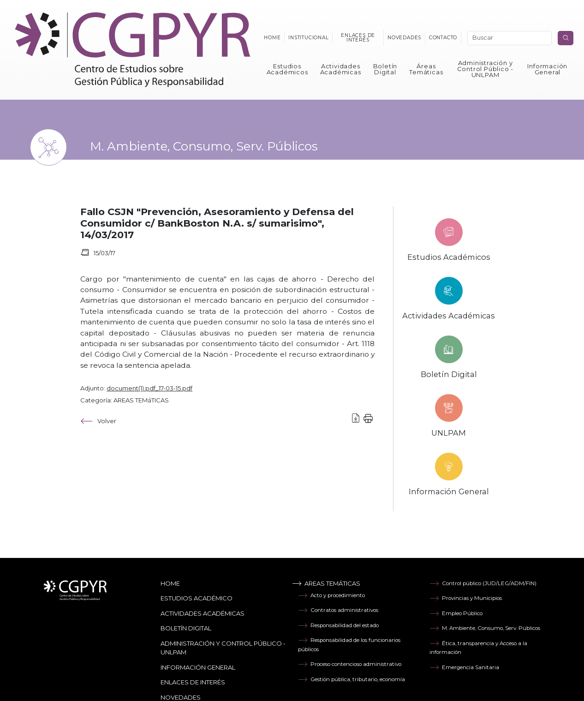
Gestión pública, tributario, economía (351, 679)
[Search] (509, 38)
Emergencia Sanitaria (464, 667)
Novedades (404, 38)
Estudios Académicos (287, 69)
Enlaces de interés (358, 37)
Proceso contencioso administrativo (349, 664)
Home (272, 38)
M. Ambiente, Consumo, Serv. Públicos (484, 628)
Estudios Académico (196, 598)
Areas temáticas (326, 583)
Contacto (443, 38)
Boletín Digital (385, 69)
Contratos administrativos (338, 610)
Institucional (308, 38)
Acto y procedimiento (331, 595)
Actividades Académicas (340, 69)
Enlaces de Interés (193, 682)
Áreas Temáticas (426, 69)
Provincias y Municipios (465, 598)
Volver (98, 421)
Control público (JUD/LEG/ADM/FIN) (482, 583)
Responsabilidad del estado (338, 625)
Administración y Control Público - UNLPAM (485, 68)
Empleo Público (456, 613)
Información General (547, 69)
